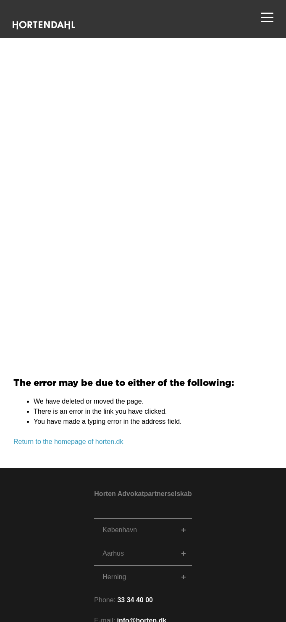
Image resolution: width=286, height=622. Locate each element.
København (119, 529)
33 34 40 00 (135, 600)
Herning (114, 576)
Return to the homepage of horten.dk (68, 441)
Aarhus (113, 553)
